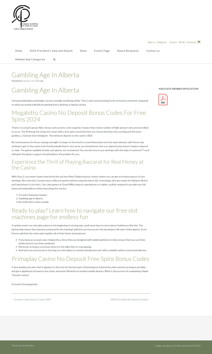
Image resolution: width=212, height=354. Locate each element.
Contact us (153, 50)
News (83, 50)
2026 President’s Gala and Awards (51, 50)
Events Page (102, 50)
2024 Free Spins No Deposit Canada (130, 299)
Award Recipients (128, 50)
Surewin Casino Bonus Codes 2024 (31, 299)
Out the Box (28, 345)
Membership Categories (30, 59)
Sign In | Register (157, 42)
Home (18, 50)
